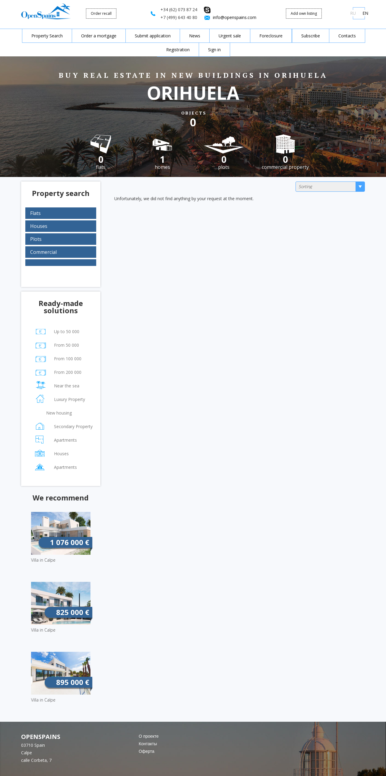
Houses (51, 452)
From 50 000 (56, 344)
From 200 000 (57, 371)
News (194, 36)
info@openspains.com (234, 17)
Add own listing (304, 13)
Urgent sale (230, 36)
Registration (178, 49)
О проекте (149, 736)
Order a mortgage (98, 36)
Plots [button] (36, 239)
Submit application (153, 36)
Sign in (214, 49)
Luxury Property (59, 398)
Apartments (55, 439)
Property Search (47, 36)
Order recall (101, 13)
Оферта (146, 751)
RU (353, 13)
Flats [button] (35, 213)
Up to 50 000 (56, 330)
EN (365, 13)
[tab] (61, 213)
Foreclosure (271, 36)
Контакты (148, 743)
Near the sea (56, 384)
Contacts (347, 36)
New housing (48, 413)
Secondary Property (63, 425)
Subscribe (310, 36)
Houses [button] (38, 226)
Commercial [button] (43, 252)
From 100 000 (57, 357)
